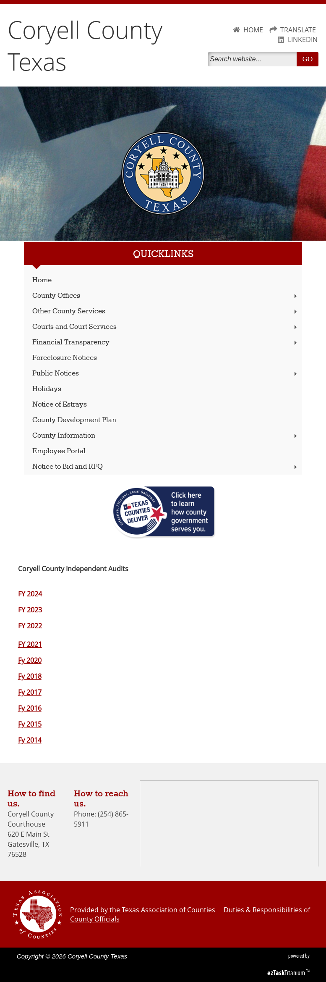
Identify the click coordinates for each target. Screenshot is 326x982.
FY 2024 (30, 594)
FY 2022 (30, 625)
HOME (253, 29)
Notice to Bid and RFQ (165, 466)
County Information (165, 435)
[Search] (254, 59)
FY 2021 (30, 644)
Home (42, 280)
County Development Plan (74, 420)
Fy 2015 (30, 724)
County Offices (165, 295)
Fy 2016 (30, 708)
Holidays (46, 389)
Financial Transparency (165, 342)
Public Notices (165, 373)
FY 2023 (30, 609)
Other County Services (165, 311)
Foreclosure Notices (64, 358)
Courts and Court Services (165, 327)
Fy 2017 (30, 692)
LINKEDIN (303, 39)
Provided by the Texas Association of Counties (142, 909)
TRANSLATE (298, 29)
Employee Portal (59, 451)
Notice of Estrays (59, 404)
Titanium (286, 972)
